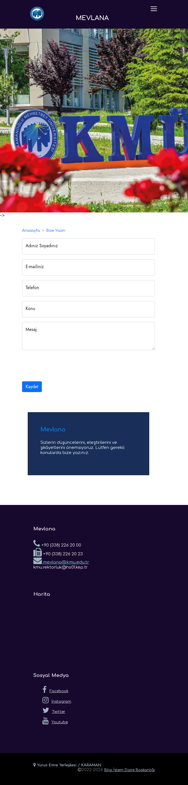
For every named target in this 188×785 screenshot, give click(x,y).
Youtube (55, 720)
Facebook (55, 689)
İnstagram (56, 700)
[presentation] (65, 366)
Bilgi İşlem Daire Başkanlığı (129, 770)
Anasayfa (31, 231)
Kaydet (32, 386)
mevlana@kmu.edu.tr (61, 560)
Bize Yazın (55, 231)
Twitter (53, 710)
